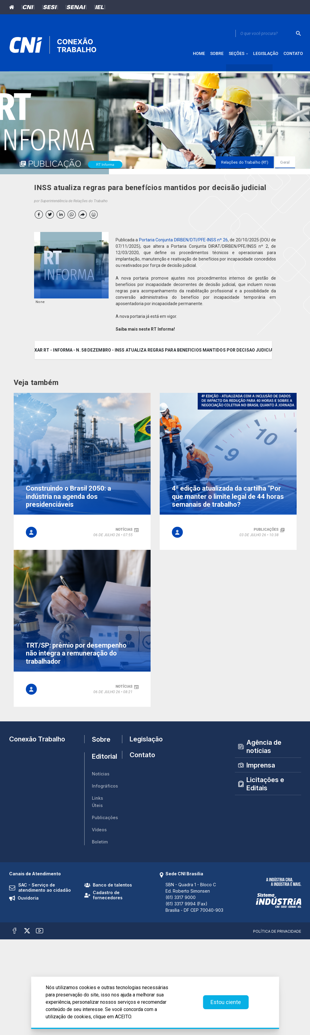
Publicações (105, 819)
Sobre (101, 741)
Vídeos (99, 831)
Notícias (101, 775)
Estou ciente (226, 1002)
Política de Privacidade (277, 933)
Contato (140, 759)
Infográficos (105, 788)
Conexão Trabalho (37, 741)
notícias (124, 531)
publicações (266, 531)
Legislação (140, 741)
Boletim (100, 843)
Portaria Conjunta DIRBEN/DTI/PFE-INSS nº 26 (183, 242)
